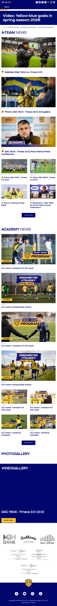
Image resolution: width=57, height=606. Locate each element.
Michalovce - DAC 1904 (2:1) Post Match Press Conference (41, 205)
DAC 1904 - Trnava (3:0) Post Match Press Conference (26, 153)
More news (28, 215)
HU (6, 2)
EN (9, 2)
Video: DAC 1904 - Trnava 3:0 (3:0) (42, 178)
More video (8, 520)
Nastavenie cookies (28, 603)
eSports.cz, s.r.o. (42, 601)
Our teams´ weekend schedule (11, 434)
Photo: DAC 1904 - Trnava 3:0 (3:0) (14, 178)
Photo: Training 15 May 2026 (12, 204)
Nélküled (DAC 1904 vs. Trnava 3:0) (21, 72)
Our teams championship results (16, 307)
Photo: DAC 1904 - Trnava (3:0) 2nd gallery (26, 112)
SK (3, 2)
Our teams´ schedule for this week (17, 268)
